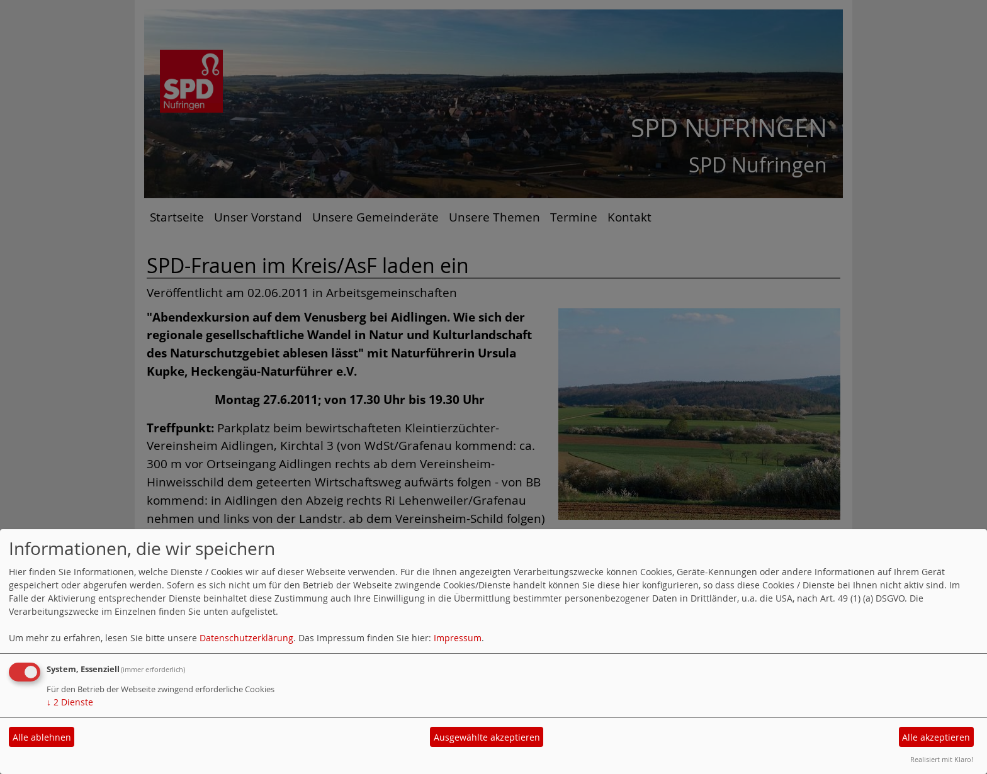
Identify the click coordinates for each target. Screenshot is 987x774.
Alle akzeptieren (936, 737)
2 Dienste (70, 702)
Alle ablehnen (42, 737)
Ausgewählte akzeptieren (487, 737)
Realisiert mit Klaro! (941, 759)
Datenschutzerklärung (246, 638)
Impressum (458, 638)
